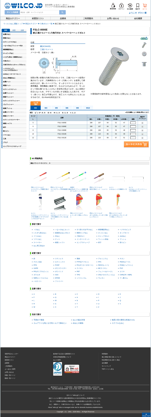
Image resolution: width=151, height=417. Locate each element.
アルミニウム (103, 259)
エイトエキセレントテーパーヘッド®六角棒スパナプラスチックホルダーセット (40, 206)
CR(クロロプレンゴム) (106, 275)
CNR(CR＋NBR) (126, 275)
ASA (56, 275)
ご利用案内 (88, 18)
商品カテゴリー (13, 18)
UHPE (36, 268)
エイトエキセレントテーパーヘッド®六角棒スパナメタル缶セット (60, 206)
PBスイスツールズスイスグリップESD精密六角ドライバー (63, 179)
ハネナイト (38, 281)
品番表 (63, 18)
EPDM (57, 278)
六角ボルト (81, 236)
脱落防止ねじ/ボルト (62, 233)
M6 (67, 108)
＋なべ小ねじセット (62, 230)
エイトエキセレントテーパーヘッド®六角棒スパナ (138, 179)
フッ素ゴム (124, 278)
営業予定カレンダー (11, 354)
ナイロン (80, 268)
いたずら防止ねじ (40, 233)
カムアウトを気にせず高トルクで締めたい (50, 323)
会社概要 (138, 18)
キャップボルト (104, 236)
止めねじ (123, 236)
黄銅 (78, 259)
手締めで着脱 (39, 320)
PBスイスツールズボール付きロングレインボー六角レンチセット (118, 205)
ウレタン (101, 278)
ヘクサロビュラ (125, 230)
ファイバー (59, 281)
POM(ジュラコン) (126, 265)
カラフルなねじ (118, 323)
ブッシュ (123, 239)
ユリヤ (122, 271)
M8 (77, 108)
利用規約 (105, 354)
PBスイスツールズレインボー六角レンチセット (79, 205)
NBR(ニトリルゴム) (41, 278)
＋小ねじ (37, 230)
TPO (78, 275)
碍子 (99, 242)
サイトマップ (106, 366)
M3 (35, 108)
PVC (121, 268)
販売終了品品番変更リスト (64, 354)
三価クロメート (46, 49)
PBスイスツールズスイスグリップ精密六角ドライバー (40, 179)
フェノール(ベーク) (105, 271)
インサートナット (83, 239)
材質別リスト (38, 18)
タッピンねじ (103, 233)
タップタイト (124, 233)
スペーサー (38, 242)
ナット (57, 239)
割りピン (123, 242)
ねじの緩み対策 (79, 320)
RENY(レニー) (103, 265)
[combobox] (40, 13)
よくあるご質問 (10, 369)
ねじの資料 (57, 360)
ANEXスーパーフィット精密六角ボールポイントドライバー (79, 179)
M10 (88, 108)
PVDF (57, 265)
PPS (35, 265)
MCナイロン (102, 268)
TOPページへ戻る (108, 369)
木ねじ (57, 236)
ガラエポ (37, 275)
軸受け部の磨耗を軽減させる (123, 320)
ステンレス (59, 259)
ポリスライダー (60, 268)
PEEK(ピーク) (125, 262)
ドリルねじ (38, 236)
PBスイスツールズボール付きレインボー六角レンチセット (99, 205)
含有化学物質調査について (62, 357)
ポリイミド (59, 271)
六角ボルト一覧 (46, 24)
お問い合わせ (113, 18)
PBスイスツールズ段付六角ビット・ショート (99, 178)
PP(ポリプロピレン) (41, 271)
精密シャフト (60, 242)
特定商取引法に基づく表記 (111, 360)
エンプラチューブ (83, 242)
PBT (78, 271)
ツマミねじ (38, 239)
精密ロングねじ (82, 233)
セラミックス (60, 262)
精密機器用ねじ (104, 230)
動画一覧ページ (10, 378)
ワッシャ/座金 (103, 239)
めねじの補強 (78, 323)
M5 (56, 108)
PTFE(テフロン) (83, 262)
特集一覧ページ (10, 375)
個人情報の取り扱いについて (111, 357)
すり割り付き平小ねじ (85, 230)
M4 (46, 108)
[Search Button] (62, 12)
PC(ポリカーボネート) (85, 265)
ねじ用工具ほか (39, 246)
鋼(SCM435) (45, 46)
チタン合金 (38, 262)
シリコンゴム (81, 278)
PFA (99, 262)
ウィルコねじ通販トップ (13, 24)
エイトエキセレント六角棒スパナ (118, 178)
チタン (122, 259)
